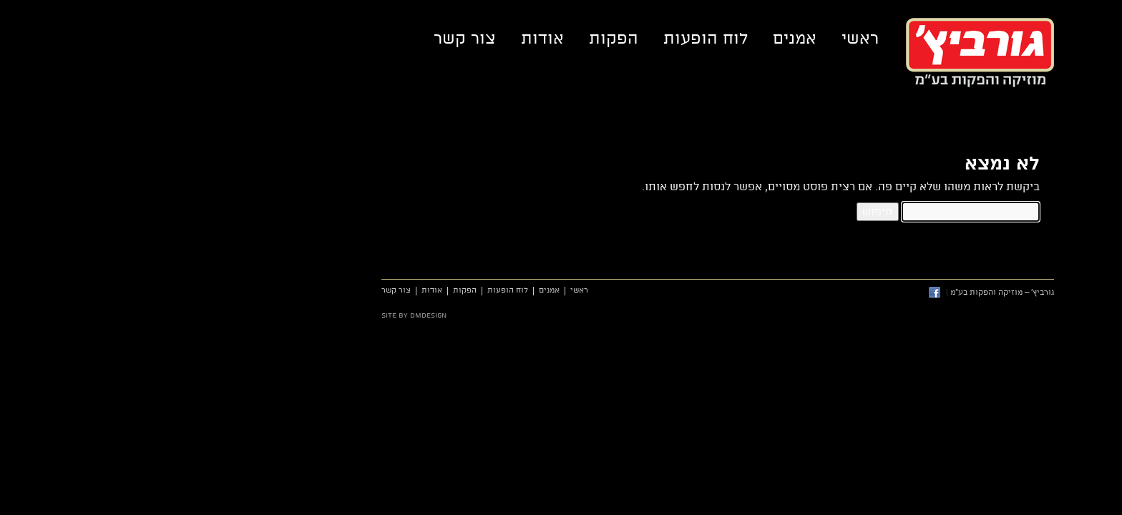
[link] (1098, 491)
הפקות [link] (457, 39)
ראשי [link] (703, 39)
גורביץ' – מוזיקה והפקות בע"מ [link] (823, 52)
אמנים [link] (638, 39)
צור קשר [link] (308, 39)
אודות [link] (385, 39)
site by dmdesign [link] (257, 315)
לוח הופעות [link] (549, 39)
